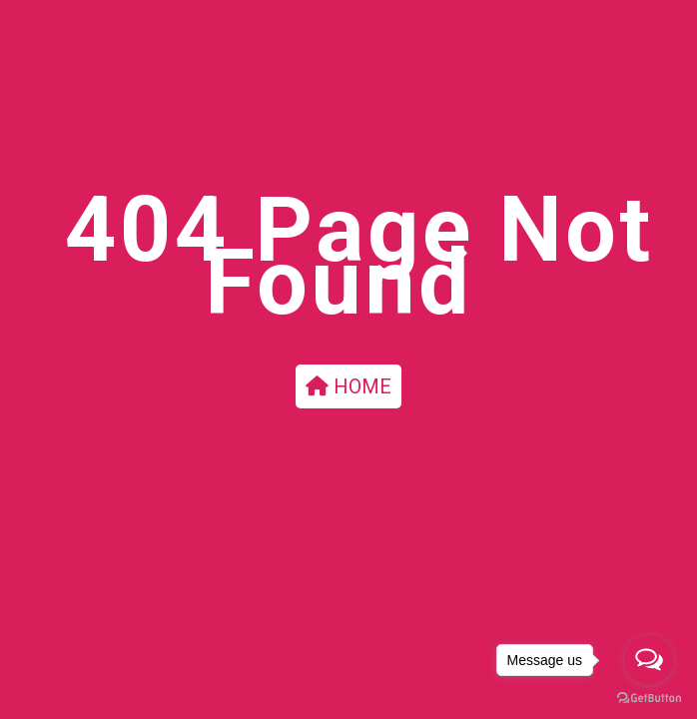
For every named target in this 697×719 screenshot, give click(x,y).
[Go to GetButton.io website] (649, 698)
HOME (348, 386)
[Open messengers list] (649, 660)
